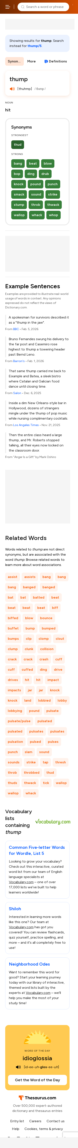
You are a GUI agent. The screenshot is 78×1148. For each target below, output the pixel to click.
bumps (13, 639)
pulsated (44, 721)
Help (15, 1129)
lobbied (44, 700)
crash (43, 659)
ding (30, 174)
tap (45, 762)
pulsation (15, 742)
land (27, 700)
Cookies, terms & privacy (43, 1129)
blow (48, 163)
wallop (19, 215)
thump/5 (35, 46)
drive (58, 669)
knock (18, 184)
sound (36, 194)
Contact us (56, 1121)
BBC (16, 329)
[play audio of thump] (12, 88)
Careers (35, 1121)
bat (10, 597)
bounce (46, 618)
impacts (14, 690)
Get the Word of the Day (37, 1080)
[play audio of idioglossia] (18, 1067)
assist (12, 577)
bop (17, 174)
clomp (44, 639)
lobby (62, 700)
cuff (58, 659)
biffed (13, 618)
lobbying (15, 711)
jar (30, 690)
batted (38, 597)
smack (19, 194)
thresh (60, 762)
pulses (53, 742)
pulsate (52, 711)
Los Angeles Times (26, 425)
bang (18, 163)
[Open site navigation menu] (7, 7)
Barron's (19, 361)
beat (33, 163)
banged (29, 587)
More (31, 61)
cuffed (27, 669)
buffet (13, 628)
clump (13, 649)
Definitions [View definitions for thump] (58, 61)
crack (12, 659)
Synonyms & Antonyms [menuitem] (16, 61)
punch (53, 184)
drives (13, 680)
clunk (29, 649)
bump (30, 628)
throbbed (31, 772)
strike (52, 194)
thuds (12, 783)
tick (46, 783)
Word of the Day (37, 1050)
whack (37, 215)
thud (17, 145)
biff (55, 608)
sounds (14, 762)
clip (29, 639)
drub (45, 174)
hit (27, 680)
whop (53, 215)
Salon (17, 393)
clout (60, 639)
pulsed (35, 742)
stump (19, 205)
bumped (48, 628)
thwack (53, 205)
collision (47, 649)
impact (53, 680)
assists (30, 577)
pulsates (36, 731)
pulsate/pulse (19, 721)
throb (35, 205)
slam (28, 752)
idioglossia (37, 1058)
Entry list (17, 1121)
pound (35, 184)
